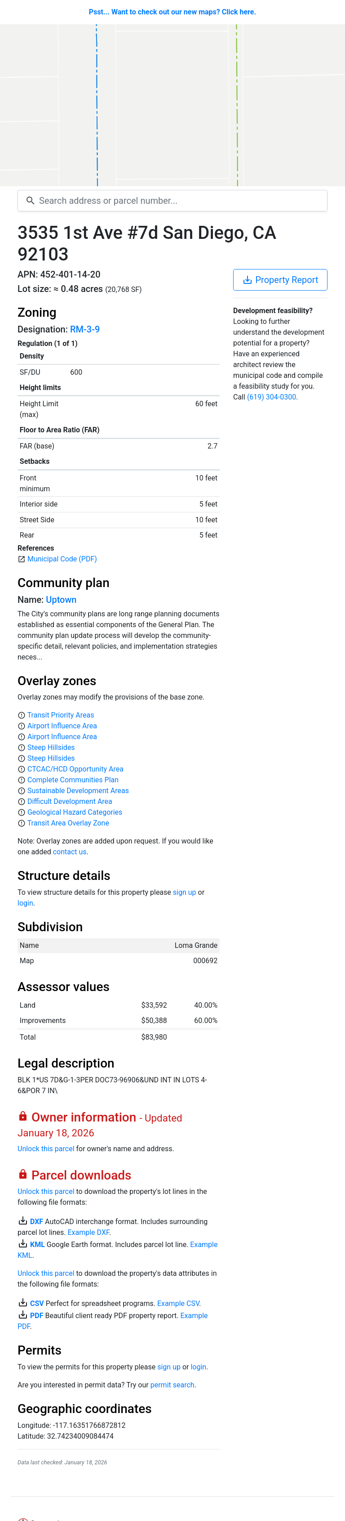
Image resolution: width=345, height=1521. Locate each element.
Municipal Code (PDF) (62, 559)
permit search (172, 1385)
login (25, 903)
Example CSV (178, 1303)
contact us (70, 852)
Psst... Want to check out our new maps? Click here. (172, 12)
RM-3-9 (85, 329)
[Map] (172, 105)
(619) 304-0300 (271, 397)
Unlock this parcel (46, 1148)
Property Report (280, 279)
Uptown (61, 599)
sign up (184, 892)
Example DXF (88, 1232)
